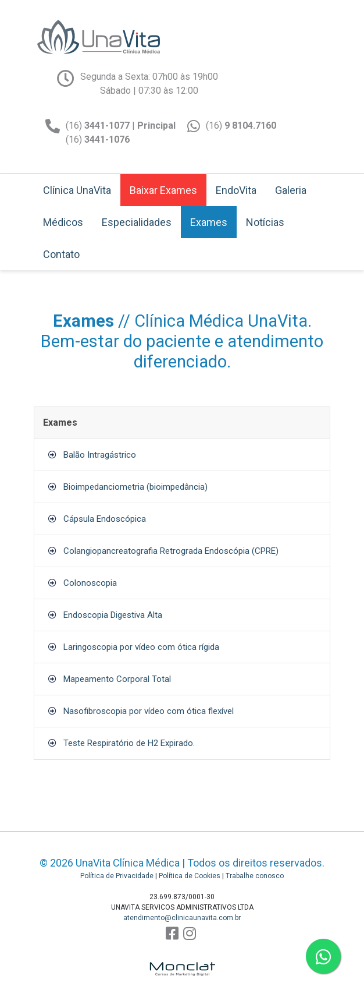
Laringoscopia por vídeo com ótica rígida (141, 647)
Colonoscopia (90, 583)
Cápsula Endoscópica (104, 519)
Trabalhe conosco (255, 876)
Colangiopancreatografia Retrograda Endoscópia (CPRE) (171, 551)
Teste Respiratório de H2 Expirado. (129, 743)
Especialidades (137, 222)
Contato (61, 254)
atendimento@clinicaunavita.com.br (182, 918)
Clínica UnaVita (77, 190)
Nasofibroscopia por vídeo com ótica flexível (148, 711)
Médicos (63, 222)
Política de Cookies (189, 876)
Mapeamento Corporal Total (117, 679)
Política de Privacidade (117, 876)
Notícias (265, 222)
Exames (208, 222)
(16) (241, 125)
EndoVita (236, 190)
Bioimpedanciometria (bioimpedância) (135, 487)
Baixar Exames (163, 190)
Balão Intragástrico (99, 455)
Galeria (290, 190)
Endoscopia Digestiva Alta (112, 615)
